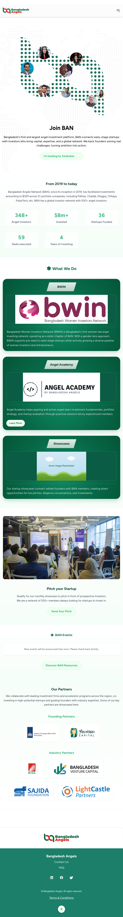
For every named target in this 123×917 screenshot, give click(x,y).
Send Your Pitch (61, 611)
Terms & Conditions (61, 897)
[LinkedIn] (51, 877)
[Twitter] (71, 877)
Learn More (15, 423)
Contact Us (61, 862)
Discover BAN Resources (61, 665)
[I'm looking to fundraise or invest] (61, 156)
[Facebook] (61, 877)
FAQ (61, 867)
